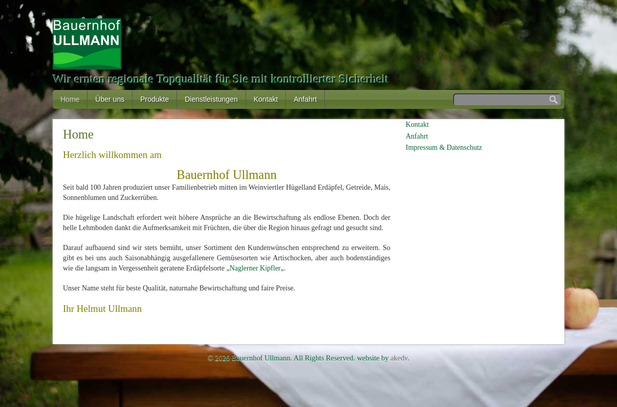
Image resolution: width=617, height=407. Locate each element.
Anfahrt (305, 99)
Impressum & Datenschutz (444, 147)
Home (69, 99)
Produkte (154, 99)
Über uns (109, 99)
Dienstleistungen (211, 99)
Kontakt (266, 99)
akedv (398, 358)
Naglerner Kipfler (255, 268)
